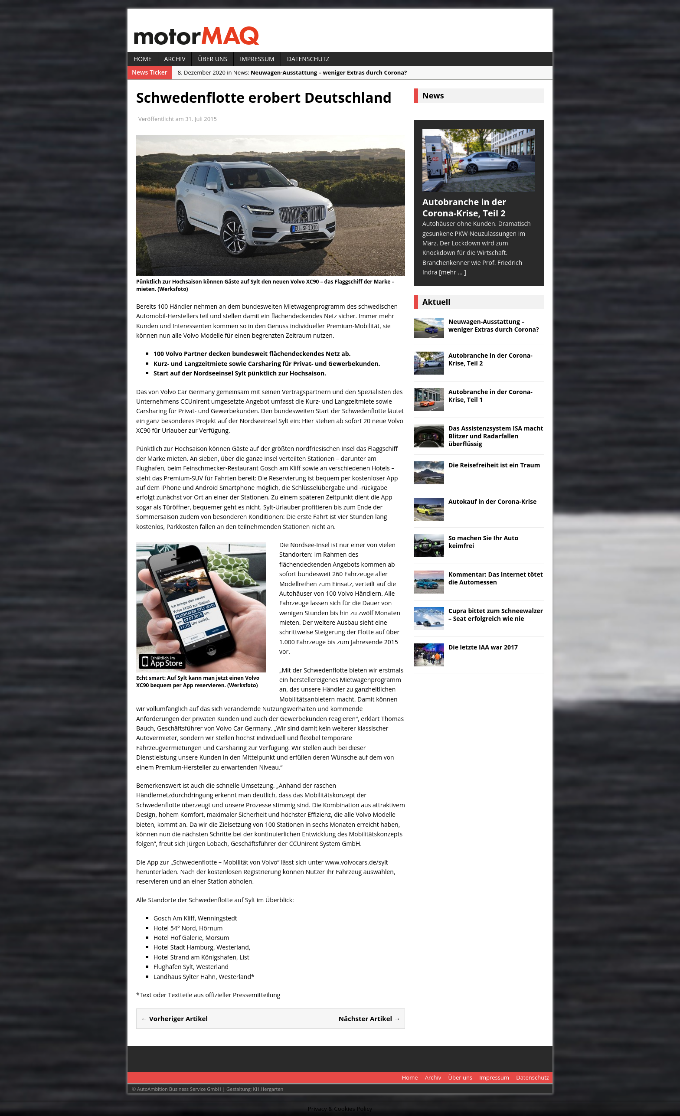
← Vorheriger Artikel (174, 1018)
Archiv (175, 59)
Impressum (257, 59)
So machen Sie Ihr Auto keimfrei (483, 542)
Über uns (212, 59)
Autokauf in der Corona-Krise (492, 501)
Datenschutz (308, 59)
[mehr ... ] (452, 272)
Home (143, 59)
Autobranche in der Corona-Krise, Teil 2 (490, 359)
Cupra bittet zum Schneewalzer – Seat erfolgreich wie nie (495, 615)
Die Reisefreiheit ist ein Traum (494, 465)
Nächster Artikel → (369, 1018)
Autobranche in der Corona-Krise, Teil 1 (490, 396)
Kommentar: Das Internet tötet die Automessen (495, 578)
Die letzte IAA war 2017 (483, 647)
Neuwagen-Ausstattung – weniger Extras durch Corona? (493, 325)
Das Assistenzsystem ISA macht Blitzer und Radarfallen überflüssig (495, 436)
